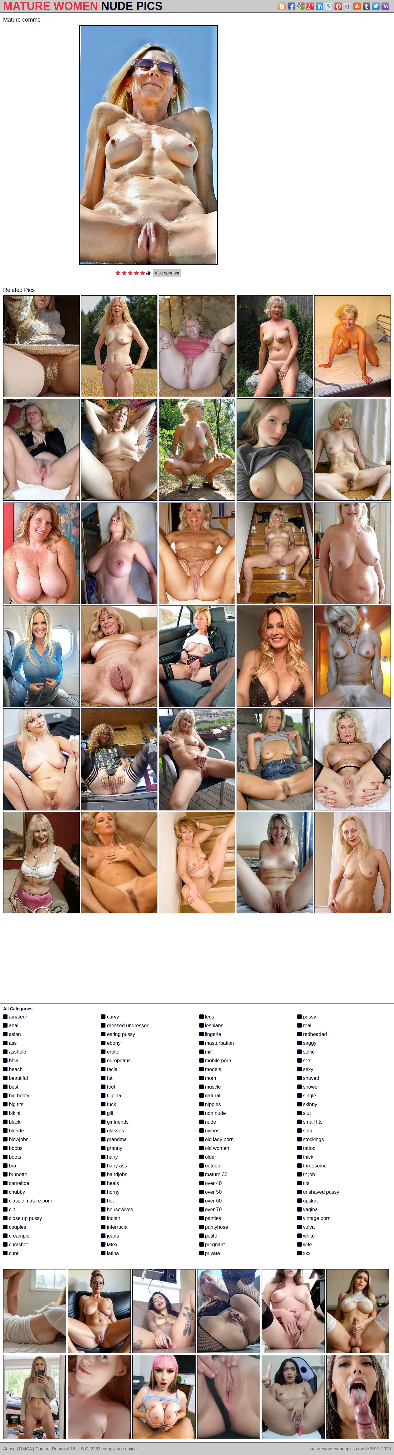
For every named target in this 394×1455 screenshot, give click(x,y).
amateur (15, 1016)
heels (110, 1183)
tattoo (306, 1148)
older (207, 1157)
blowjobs (15, 1139)
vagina (307, 1209)
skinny (307, 1104)
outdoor (210, 1165)
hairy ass (114, 1165)
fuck (108, 1104)
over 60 (210, 1200)
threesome (312, 1165)
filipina (111, 1095)
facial (110, 1069)
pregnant (212, 1244)
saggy (306, 1043)
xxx (303, 1253)
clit (9, 1209)
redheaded (312, 1034)
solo (304, 1130)
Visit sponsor (167, 272)
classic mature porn (27, 1200)
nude (207, 1122)
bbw (10, 1060)
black (12, 1122)
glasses (112, 1130)
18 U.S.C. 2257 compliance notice (103, 1448)
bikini (11, 1113)
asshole (14, 1051)
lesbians (211, 1025)
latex (109, 1244)
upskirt (307, 1200)
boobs (13, 1148)
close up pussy (22, 1218)
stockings (310, 1139)
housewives (117, 1209)
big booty (16, 1095)
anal (10, 1025)
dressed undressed (125, 1025)
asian (12, 1034)
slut (304, 1113)
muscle (210, 1087)
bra (9, 1165)
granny (111, 1148)
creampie (16, 1235)
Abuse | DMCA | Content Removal (36, 1448)
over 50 (210, 1192)
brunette (15, 1174)
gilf (107, 1113)
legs (206, 1016)
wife (304, 1244)
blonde (13, 1130)
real (304, 1025)
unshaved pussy (318, 1192)
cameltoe (16, 1183)
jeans (110, 1235)
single (306, 1095)
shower (308, 1087)
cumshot (15, 1244)
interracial (115, 1227)
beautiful (15, 1078)
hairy (109, 1157)
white (306, 1235)
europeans (115, 1060)
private (209, 1253)
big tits (13, 1104)
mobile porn (215, 1060)
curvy (110, 1016)
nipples (210, 1104)
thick (305, 1157)
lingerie (210, 1034)
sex (304, 1060)
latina (110, 1253)
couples (14, 1227)
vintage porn (314, 1218)
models (210, 1069)
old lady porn (216, 1139)
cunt (10, 1253)
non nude (212, 1113)
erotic (110, 1051)
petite (208, 1235)
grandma (114, 1139)
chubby (14, 1192)
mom (207, 1078)
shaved (308, 1078)
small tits (310, 1122)
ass (10, 1043)
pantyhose (213, 1227)
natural (209, 1095)
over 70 (210, 1209)
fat (106, 1078)
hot (107, 1200)
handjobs (114, 1174)
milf (206, 1051)
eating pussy (118, 1034)
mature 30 (213, 1174)
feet (108, 1087)
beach (13, 1069)
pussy (306, 1016)
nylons (209, 1130)
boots (12, 1157)
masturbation (216, 1043)
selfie (306, 1051)
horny (110, 1192)
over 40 (210, 1183)
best (10, 1087)
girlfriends (115, 1122)
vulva (306, 1227)
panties (210, 1218)
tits (303, 1183)
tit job (306, 1174)
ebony (110, 1043)
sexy (305, 1069)
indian (110, 1218)
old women (214, 1148)
